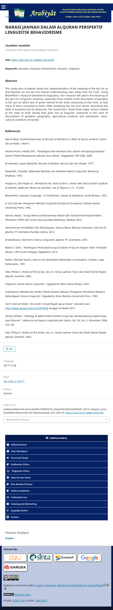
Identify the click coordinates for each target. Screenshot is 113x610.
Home (8, 16)
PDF (10, 348)
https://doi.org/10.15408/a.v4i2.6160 (32, 60)
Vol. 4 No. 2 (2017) (38, 16)
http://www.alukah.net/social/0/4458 (26, 308)
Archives (20, 16)
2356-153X (19, 600)
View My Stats (23, 594)
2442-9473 (41, 600)
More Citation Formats (17, 419)
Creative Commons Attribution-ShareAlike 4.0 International (69, 585)
